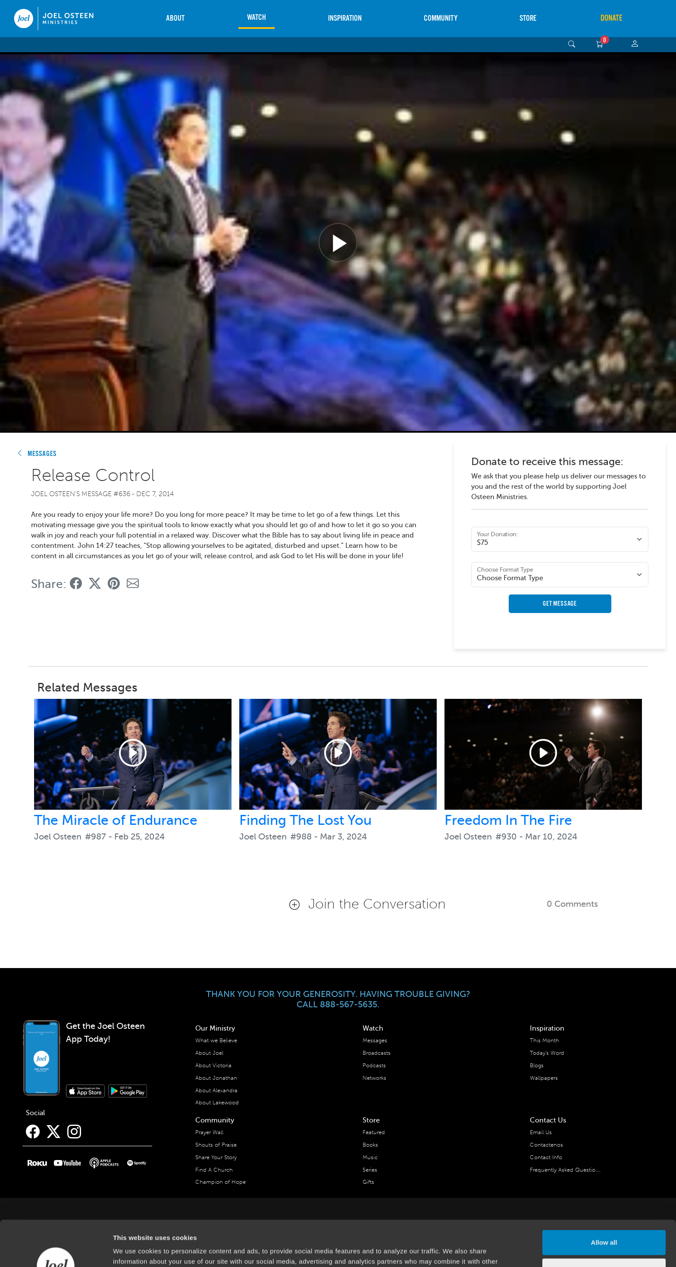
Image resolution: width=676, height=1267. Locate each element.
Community (440, 18)
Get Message (560, 604)
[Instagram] (74, 1132)
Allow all (604, 1197)
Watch (256, 17)
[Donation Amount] (559, 539)
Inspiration (345, 18)
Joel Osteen (57, 837)
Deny (604, 1225)
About (175, 18)
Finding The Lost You (305, 820)
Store (528, 18)
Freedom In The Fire (508, 820)
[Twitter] (53, 1132)
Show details (133, 1250)
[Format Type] (559, 574)
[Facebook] (33, 1132)
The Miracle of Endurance (115, 820)
